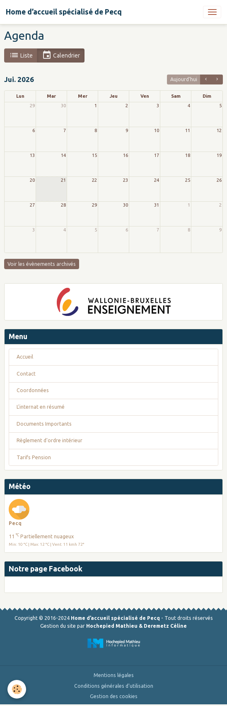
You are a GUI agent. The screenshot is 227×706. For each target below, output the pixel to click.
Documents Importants (44, 423)
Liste (21, 55)
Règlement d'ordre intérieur (49, 440)
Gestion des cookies (114, 696)
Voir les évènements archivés (41, 264)
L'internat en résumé (41, 407)
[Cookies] (16, 689)
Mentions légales (114, 675)
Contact (26, 373)
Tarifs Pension (34, 457)
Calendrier (61, 55)
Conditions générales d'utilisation (113, 686)
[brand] (64, 12)
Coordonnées (33, 390)
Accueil (25, 356)
